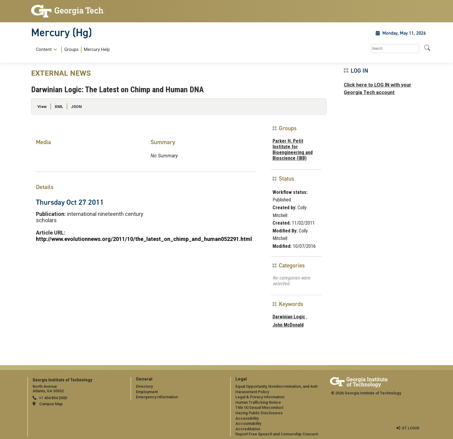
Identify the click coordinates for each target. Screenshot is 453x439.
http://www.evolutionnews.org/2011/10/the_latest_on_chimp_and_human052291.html (144, 239)
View (42, 106)
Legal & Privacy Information (259, 397)
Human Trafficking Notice (258, 402)
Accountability (248, 423)
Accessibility (247, 418)
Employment (147, 392)
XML (59, 106)
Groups (71, 49)
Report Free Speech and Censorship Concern (276, 434)
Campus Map (51, 404)
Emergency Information (157, 397)
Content (44, 49)
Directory (144, 386)
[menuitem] (71, 49)
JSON (76, 106)
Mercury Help (97, 49)
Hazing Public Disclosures (258, 413)
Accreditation (247, 429)
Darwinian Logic (289, 317)
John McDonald (288, 325)
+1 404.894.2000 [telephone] (53, 398)
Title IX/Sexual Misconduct (259, 407)
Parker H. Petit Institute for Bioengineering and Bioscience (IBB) (293, 149)
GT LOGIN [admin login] (410, 428)
